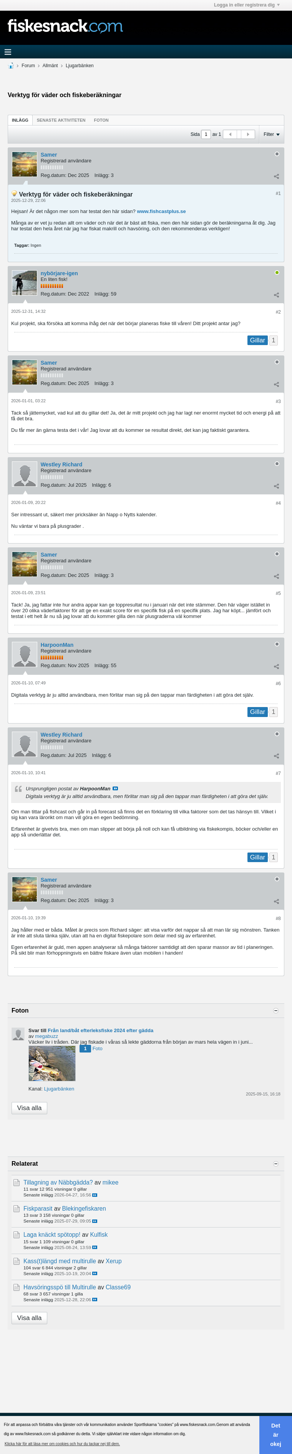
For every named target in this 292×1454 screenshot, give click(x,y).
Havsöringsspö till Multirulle (59, 1287)
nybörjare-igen (59, 273)
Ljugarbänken (80, 65)
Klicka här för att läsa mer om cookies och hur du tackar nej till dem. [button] (62, 1444)
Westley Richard (62, 464)
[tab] (20, 120)
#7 (278, 773)
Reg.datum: (53, 175)
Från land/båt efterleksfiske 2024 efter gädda (101, 1030)
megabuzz (46, 1036)
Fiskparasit (37, 1208)
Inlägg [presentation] (20, 120)
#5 (278, 593)
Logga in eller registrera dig (247, 5)
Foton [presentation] (101, 120)
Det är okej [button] (275, 1435)
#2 (278, 312)
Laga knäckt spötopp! (51, 1234)
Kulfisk (99, 1234)
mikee (111, 1182)
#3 (278, 401)
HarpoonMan (57, 645)
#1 (278, 193)
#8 (278, 918)
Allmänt (50, 65)
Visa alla (29, 1108)
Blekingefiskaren (84, 1208)
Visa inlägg (115, 788)
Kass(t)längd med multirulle (59, 1261)
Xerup (114, 1261)
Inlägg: (102, 175)
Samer (49, 155)
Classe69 (118, 1287)
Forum (28, 65)
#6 (278, 683)
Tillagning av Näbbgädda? (58, 1182)
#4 (278, 503)
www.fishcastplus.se (161, 211)
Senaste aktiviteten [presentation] (61, 120)
